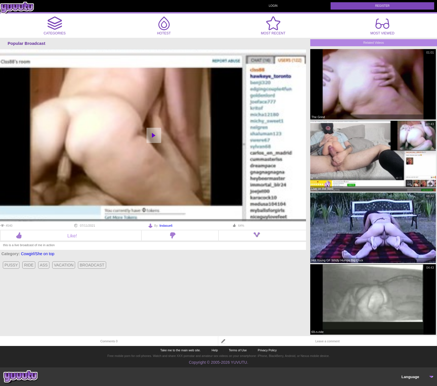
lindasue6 (165, 225)
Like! (71, 235)
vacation (64, 265)
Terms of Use (238, 350)
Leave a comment (327, 341)
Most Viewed (382, 27)
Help (214, 350)
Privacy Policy (267, 350)
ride (28, 265)
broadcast (92, 265)
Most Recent (273, 25)
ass (44, 265)
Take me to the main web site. (180, 350)
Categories (55, 25)
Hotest (164, 25)
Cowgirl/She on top (37, 254)
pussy (11, 265)
